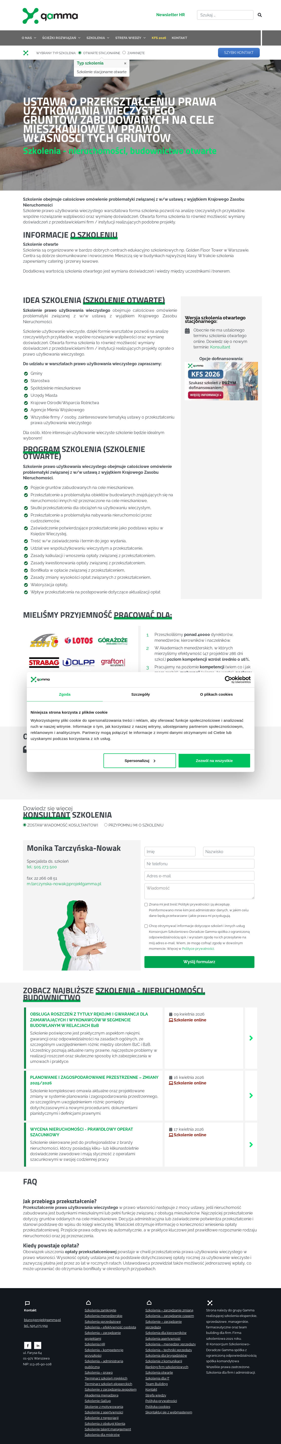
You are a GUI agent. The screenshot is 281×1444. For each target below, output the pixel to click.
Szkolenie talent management (108, 1429)
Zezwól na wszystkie (214, 760)
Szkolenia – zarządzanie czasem (169, 1316)
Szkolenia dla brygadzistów (166, 1355)
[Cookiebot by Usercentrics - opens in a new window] (228, 680)
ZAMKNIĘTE (136, 53)
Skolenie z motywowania (104, 1407)
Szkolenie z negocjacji (102, 1418)
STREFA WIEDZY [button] (130, 38)
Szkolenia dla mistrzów (102, 1435)
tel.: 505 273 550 (36, 1326)
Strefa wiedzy (155, 1395)
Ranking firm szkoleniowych (166, 1367)
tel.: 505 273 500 (42, 866)
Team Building (156, 1384)
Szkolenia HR (95, 1344)
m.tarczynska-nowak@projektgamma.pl (64, 883)
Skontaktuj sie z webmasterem (168, 1412)
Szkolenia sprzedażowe (103, 1322)
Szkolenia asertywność (163, 1338)
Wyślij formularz (199, 961)
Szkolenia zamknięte (100, 1310)
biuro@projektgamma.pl (42, 1320)
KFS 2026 (159, 38)
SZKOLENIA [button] (98, 38)
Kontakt (151, 1389)
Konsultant (220, 347)
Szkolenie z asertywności (104, 1412)
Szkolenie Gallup (98, 1401)
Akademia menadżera (101, 1395)
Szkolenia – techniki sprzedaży (168, 1350)
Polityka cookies (157, 1407)
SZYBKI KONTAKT (239, 53)
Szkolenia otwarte (159, 1372)
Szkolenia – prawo (99, 1372)
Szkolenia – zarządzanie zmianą (169, 1310)
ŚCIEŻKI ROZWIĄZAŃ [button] (61, 38)
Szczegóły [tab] (140, 694)
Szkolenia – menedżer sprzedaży (170, 1344)
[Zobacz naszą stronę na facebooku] (27, 1345)
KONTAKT (179, 38)
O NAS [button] (29, 38)
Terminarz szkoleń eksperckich (108, 1384)
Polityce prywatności (198, 949)
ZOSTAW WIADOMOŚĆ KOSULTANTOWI (62, 825)
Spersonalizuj (139, 760)
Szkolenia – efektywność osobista (110, 1327)
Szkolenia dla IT (157, 1378)
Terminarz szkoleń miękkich (106, 1378)
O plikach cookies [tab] (216, 694)
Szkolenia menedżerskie (103, 1316)
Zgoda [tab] (65, 694)
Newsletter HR (170, 14)
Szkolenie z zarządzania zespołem (111, 1389)
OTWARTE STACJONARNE (101, 53)
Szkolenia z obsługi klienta (105, 1424)
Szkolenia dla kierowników (166, 1333)
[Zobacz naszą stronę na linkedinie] (37, 1345)
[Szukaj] (258, 15)
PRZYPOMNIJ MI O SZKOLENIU (136, 825)
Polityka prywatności (161, 1401)
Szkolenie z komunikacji (163, 1361)
